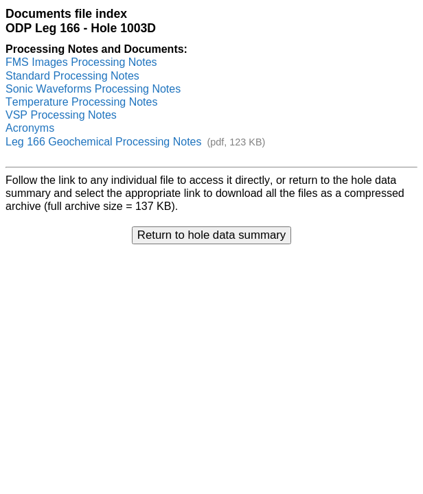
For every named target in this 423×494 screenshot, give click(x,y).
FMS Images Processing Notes (81, 62)
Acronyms (29, 128)
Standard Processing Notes (72, 76)
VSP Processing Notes (61, 115)
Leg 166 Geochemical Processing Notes (103, 142)
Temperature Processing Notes (81, 102)
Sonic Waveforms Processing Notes (93, 89)
